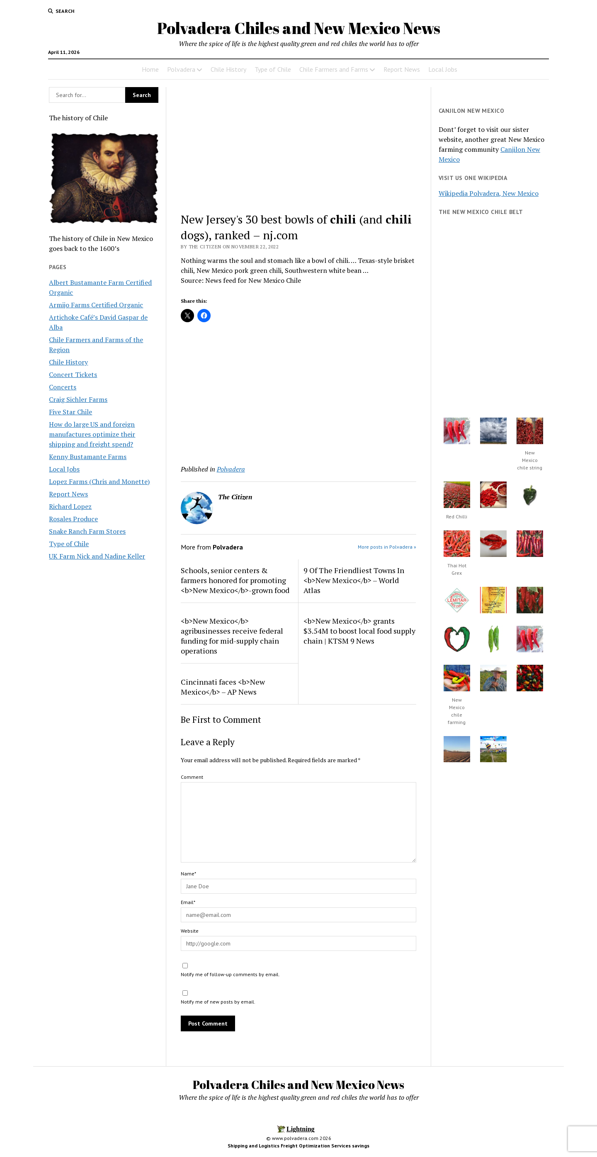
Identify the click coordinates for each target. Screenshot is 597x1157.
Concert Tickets (73, 374)
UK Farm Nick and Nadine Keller (97, 556)
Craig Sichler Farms (78, 399)
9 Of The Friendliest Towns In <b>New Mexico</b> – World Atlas (353, 580)
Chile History (228, 69)
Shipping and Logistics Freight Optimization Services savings (298, 1145)
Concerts (62, 386)
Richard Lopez (70, 506)
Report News (401, 69)
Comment (192, 777)
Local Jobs (442, 69)
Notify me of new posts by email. (218, 1002)
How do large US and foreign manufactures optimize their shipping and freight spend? (92, 434)
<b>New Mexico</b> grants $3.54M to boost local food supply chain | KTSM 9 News (359, 631)
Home (150, 69)
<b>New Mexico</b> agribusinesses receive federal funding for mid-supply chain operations (232, 636)
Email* (188, 902)
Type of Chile (273, 69)
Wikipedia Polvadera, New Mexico (489, 193)
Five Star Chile (70, 411)
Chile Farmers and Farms (333, 69)
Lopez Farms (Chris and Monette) (99, 481)
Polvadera (181, 69)
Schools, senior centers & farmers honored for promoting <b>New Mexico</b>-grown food (235, 580)
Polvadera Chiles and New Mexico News (298, 28)
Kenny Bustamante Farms (87, 456)
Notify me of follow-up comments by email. (230, 974)
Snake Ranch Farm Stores (87, 531)
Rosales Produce (73, 518)
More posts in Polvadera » (387, 547)
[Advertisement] (299, 148)
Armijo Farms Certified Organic (96, 304)
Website (190, 931)
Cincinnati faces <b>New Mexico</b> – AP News (223, 687)
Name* (188, 873)
